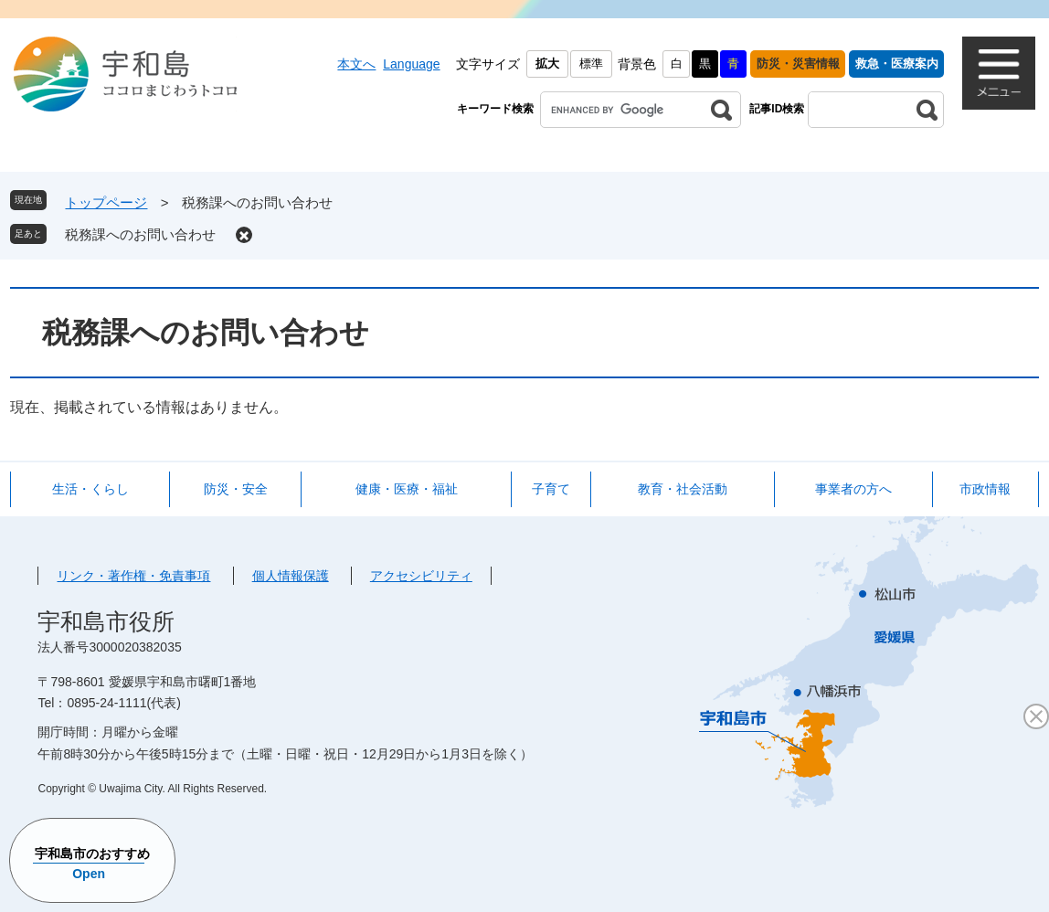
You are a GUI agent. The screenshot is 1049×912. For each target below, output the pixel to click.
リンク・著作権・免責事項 (133, 575)
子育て (551, 489)
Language (411, 64)
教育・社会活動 (682, 489)
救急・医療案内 (896, 63)
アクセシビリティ (421, 575)
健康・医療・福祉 (406, 489)
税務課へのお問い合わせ (140, 234)
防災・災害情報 (798, 63)
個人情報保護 (290, 575)
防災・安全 (236, 489)
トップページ (106, 202)
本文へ (356, 64)
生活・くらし (90, 489)
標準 (591, 63)
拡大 (547, 63)
